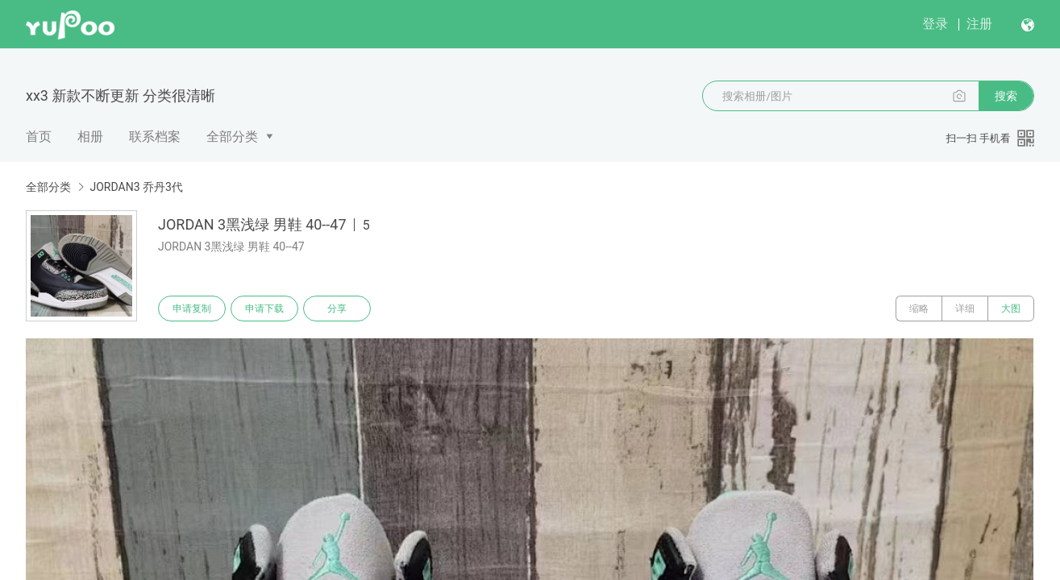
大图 (1011, 308)
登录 (935, 23)
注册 (979, 23)
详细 (965, 308)
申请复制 (192, 308)
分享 (337, 308)
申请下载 (264, 308)
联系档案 (155, 136)
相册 (90, 136)
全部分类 (232, 136)
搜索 (1006, 95)
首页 (39, 136)
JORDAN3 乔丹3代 (135, 186)
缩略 (919, 308)
